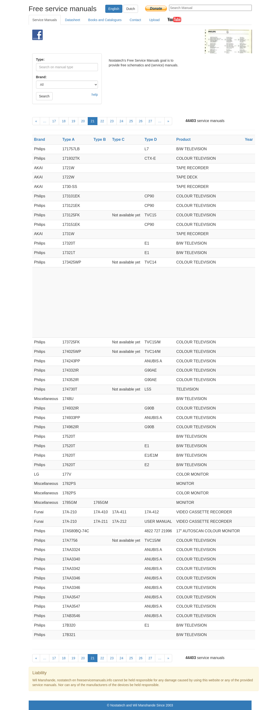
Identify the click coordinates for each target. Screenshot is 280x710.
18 (64, 121)
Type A (68, 139)
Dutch (130, 9)
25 (131, 121)
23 (112, 121)
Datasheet (72, 20)
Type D (151, 139)
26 (141, 121)
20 (83, 121)
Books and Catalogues (105, 20)
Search (44, 96)
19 (73, 121)
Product (183, 139)
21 (93, 121)
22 (102, 121)
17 (54, 121)
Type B (99, 139)
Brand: (41, 77)
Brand (39, 139)
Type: (40, 59)
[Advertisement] (133, 41)
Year (249, 139)
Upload (154, 20)
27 (150, 121)
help (95, 94)
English (113, 9)
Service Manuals (44, 20)
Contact (135, 20)
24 (121, 121)
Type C (118, 139)
